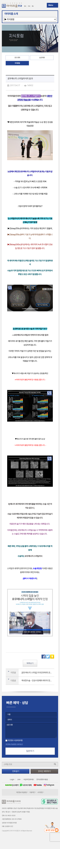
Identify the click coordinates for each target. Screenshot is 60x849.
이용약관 (32, 792)
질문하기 (30, 751)
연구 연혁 (17, 58)
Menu (50, 5)
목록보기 (30, 663)
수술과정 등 (37, 568)
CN (29, 6)
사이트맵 (39, 792)
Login (12, 779)
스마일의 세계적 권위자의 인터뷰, (20, 568)
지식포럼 (17, 63)
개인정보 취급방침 (21, 792)
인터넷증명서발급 (42, 779)
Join (19, 779)
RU (33, 6)
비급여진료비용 (29, 779)
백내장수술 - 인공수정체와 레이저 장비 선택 (38, 680)
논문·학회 (42, 58)
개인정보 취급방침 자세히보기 (14, 744)
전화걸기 (15, 771)
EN (25, 6)
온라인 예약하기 (44, 771)
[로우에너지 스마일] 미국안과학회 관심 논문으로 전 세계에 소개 (38, 672)
